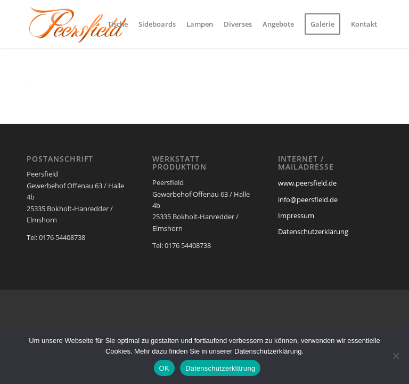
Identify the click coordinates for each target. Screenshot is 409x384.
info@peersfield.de (308, 199)
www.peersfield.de (307, 183)
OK (164, 368)
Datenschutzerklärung (313, 231)
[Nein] (395, 355)
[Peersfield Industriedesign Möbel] (77, 24)
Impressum (296, 215)
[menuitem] (117, 24)
